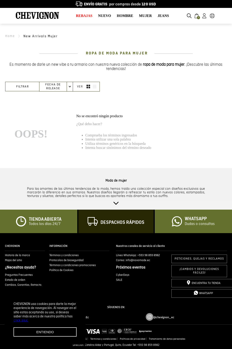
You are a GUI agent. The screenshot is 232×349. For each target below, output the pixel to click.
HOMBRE (125, 16)
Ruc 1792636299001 (75, 339)
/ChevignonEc (80, 317)
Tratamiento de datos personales (167, 339)
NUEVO (104, 16)
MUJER (145, 16)
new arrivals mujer (40, 36)
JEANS (163, 16)
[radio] (88, 86)
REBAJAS (84, 16)
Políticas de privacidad (132, 339)
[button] (189, 15)
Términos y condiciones (103, 339)
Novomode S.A (53, 339)
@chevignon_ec (163, 317)
